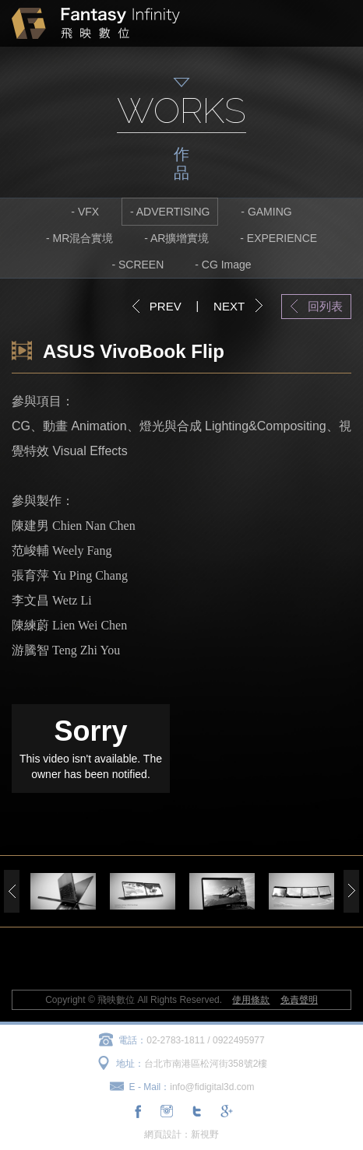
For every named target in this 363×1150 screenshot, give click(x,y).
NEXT (229, 306)
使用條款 (251, 999)
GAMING (270, 211)
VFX (88, 211)
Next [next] (351, 891)
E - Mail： (150, 1087)
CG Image (227, 264)
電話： (132, 1040)
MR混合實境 (82, 238)
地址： (130, 1063)
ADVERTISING (173, 211)
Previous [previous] (11, 891)
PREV (166, 306)
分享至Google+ (225, 1111)
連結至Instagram (166, 1111)
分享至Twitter (196, 1111)
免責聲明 (299, 999)
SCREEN (141, 264)
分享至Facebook (138, 1111)
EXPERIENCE (282, 238)
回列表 (325, 306)
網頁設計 (163, 1134)
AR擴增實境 (179, 238)
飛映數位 (96, 23)
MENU (336, 23)
